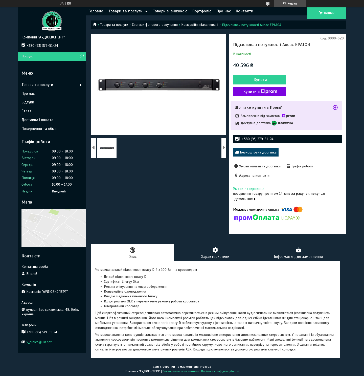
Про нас (224, 11)
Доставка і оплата (37, 120)
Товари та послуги (125, 11)
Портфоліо (202, 11)
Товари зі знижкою (170, 11)
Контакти (244, 11)
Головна (95, 11)
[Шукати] (81, 56)
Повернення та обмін (39, 128)
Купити (260, 79)
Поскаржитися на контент (181, 371)
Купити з (260, 91)
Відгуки (27, 102)
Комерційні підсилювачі (199, 25)
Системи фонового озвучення (155, 25)
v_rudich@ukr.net (39, 342)
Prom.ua (205, 366)
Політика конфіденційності (220, 371)
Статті (26, 111)
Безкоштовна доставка (258, 152)
